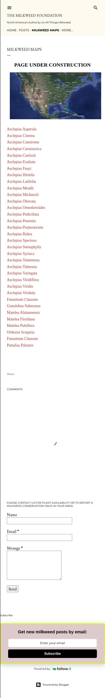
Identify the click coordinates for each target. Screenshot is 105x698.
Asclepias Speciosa (21, 240)
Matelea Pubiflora (20, 325)
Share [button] (10, 374)
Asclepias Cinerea (21, 136)
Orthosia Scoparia (20, 332)
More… (67, 30)
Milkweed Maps (45, 30)
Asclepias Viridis (20, 286)
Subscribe (52, 653)
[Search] (95, 7)
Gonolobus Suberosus (24, 306)
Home (11, 30)
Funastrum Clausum (22, 299)
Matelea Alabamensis (23, 312)
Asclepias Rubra (19, 234)
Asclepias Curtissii (21, 155)
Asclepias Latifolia (21, 181)
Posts (24, 30)
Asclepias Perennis (21, 221)
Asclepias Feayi (19, 168)
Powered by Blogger (52, 684)
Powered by (52, 668)
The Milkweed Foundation (34, 15)
